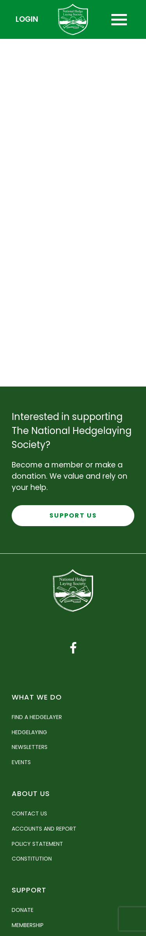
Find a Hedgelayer (37, 717)
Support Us (73, 515)
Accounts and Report (44, 829)
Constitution (32, 859)
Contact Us (29, 813)
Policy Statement (37, 844)
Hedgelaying (29, 732)
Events (21, 762)
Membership (28, 925)
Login (27, 19)
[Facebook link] (73, 648)
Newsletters (29, 747)
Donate (22, 910)
